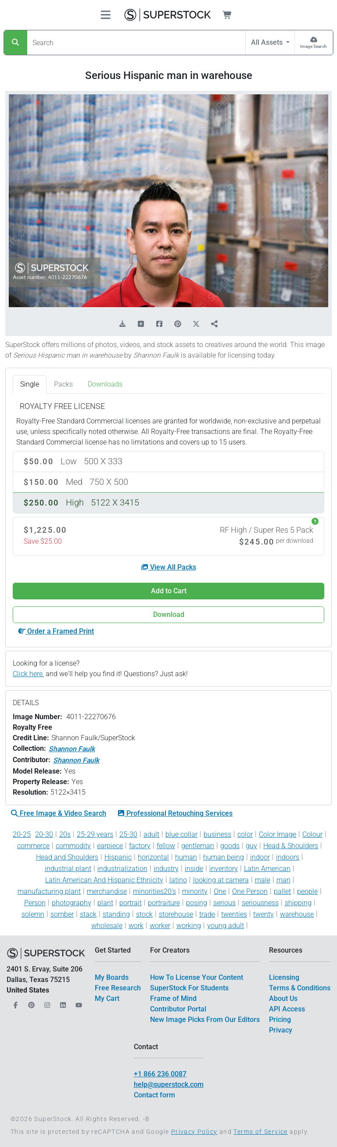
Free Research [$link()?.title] (118, 988)
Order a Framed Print (56, 631)
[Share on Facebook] (159, 324)
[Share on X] (196, 324)
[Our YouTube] (78, 1002)
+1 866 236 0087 (160, 1074)
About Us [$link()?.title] (283, 998)
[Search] (15, 42)
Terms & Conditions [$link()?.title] (299, 988)
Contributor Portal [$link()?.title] (178, 1009)
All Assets (267, 42)
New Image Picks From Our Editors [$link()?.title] (205, 1019)
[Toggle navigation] (105, 15)
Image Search (313, 46)
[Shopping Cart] (232, 15)
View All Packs (168, 567)
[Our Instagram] (46, 1002)
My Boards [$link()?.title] (112, 977)
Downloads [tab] (105, 384)
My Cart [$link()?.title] (107, 998)
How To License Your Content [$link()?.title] (196, 977)
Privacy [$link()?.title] (280, 1030)
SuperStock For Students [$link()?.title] (189, 988)
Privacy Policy (194, 1131)
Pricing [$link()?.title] (280, 1019)
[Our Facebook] (14, 1002)
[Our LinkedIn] (62, 1002)
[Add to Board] (141, 324)
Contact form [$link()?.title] (154, 1095)
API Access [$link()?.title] (287, 1009)
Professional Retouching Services (175, 813)
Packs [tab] (63, 384)
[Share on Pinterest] (177, 324)
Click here (28, 674)
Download (168, 614)
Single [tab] (29, 384)
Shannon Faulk (72, 749)
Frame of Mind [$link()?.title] (173, 998)
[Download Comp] (122, 324)
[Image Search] (313, 42)
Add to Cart (168, 591)
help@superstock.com (169, 1084)
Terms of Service (260, 1131)
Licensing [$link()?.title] (284, 977)
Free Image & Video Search (58, 813)
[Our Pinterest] (30, 1002)
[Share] (214, 324)
